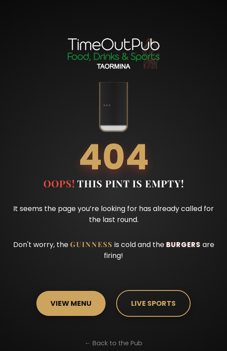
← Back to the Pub (113, 343)
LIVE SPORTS (152, 303)
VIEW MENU (72, 303)
